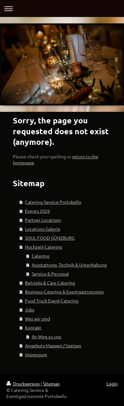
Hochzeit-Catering (43, 247)
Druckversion (23, 383)
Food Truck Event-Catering (52, 300)
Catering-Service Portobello (53, 202)
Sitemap (51, 383)
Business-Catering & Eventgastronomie (64, 291)
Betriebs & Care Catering (50, 283)
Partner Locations (43, 220)
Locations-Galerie (42, 229)
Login (112, 383)
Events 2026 (37, 211)
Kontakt (33, 327)
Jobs (29, 309)
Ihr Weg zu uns (46, 336)
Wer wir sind (37, 318)
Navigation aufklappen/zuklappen (62, 8)
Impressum (36, 354)
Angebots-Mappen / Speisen (53, 345)
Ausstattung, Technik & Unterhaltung (69, 265)
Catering (40, 256)
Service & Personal (50, 274)
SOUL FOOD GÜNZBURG (50, 238)
